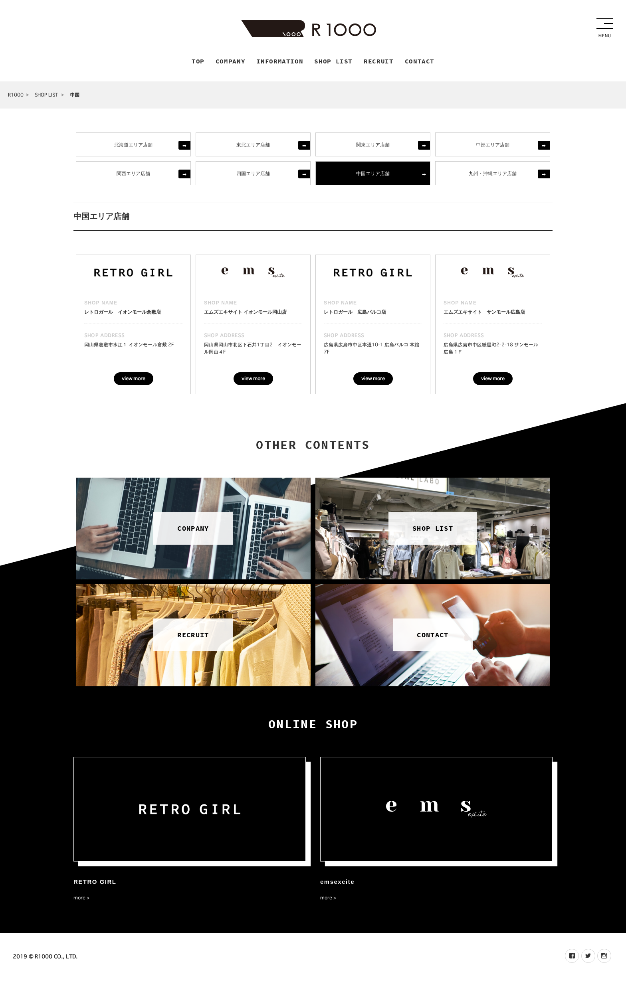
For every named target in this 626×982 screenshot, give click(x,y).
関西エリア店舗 (133, 174)
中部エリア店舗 (492, 145)
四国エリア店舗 (253, 174)
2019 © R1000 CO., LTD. (45, 957)
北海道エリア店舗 (133, 145)
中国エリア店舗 (373, 174)
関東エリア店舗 (373, 145)
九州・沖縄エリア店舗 (493, 174)
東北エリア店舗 (253, 145)
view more (133, 380)
